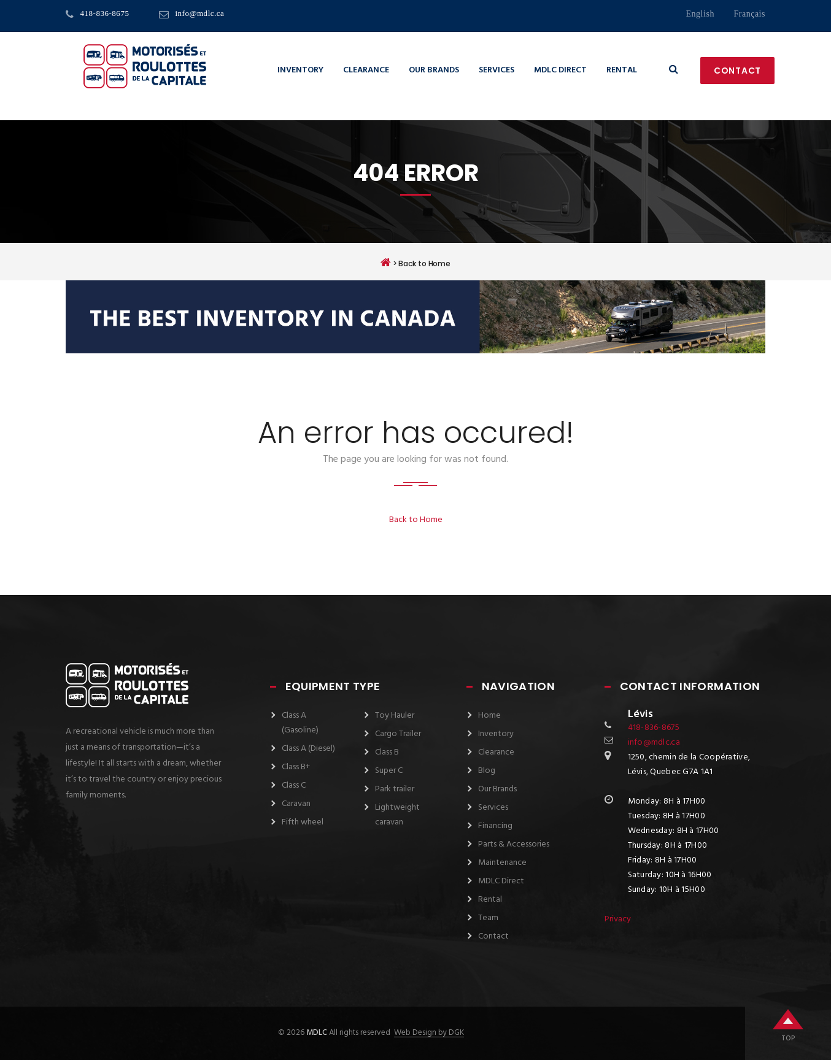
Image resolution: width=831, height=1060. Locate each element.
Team (488, 918)
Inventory (300, 70)
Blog (486, 771)
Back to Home (416, 520)
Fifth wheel (302, 822)
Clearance (366, 70)
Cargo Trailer (398, 734)
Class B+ (296, 767)
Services (496, 70)
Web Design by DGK (429, 1033)
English (700, 13)
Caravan (296, 804)
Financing (495, 826)
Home (489, 716)
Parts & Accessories (513, 844)
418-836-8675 (104, 13)
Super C (389, 771)
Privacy (618, 919)
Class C (294, 785)
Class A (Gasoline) (300, 723)
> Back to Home (415, 262)
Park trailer (394, 789)
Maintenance (502, 863)
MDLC (315, 1032)
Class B (387, 752)
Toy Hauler (394, 716)
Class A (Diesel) (308, 749)
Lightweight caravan (397, 815)
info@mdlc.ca (199, 13)
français (749, 13)
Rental (621, 70)
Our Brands (434, 70)
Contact (737, 70)
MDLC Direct (560, 70)
